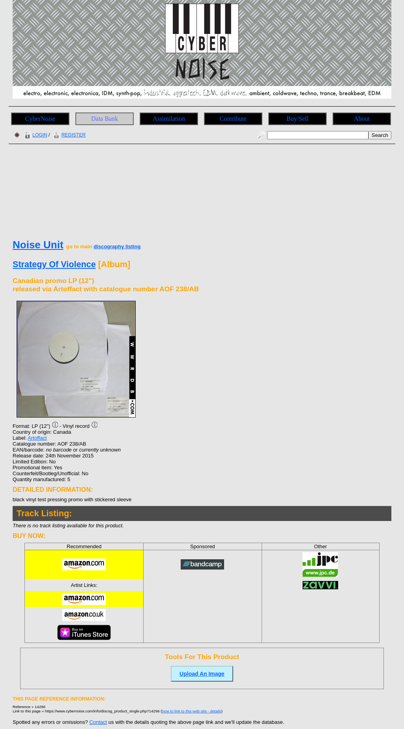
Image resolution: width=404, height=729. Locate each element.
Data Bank (104, 118)
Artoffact (37, 438)
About (362, 118)
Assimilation (169, 118)
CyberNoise (40, 118)
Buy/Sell (297, 118)
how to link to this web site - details (191, 711)
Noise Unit (38, 245)
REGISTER (68, 135)
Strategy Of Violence (54, 264)
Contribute (233, 118)
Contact (98, 722)
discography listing (117, 246)
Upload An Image (202, 674)
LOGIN (34, 135)
